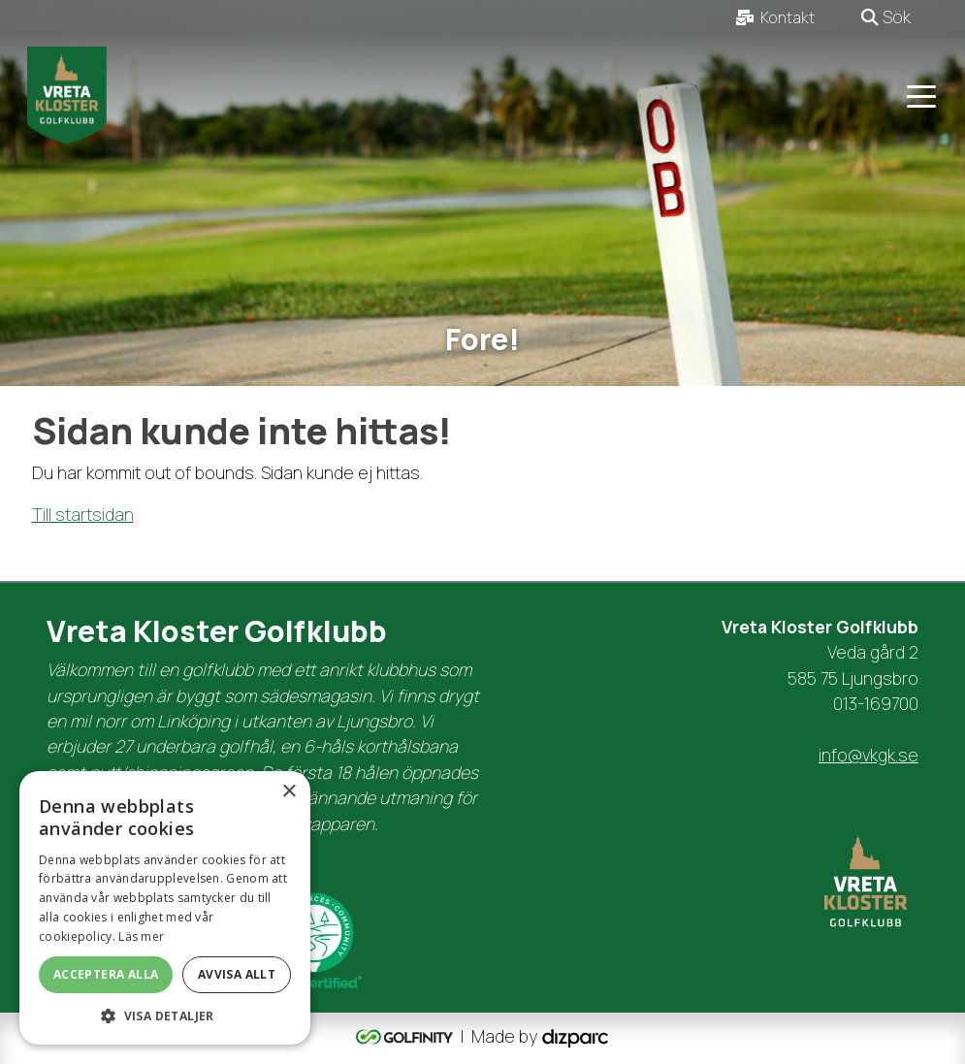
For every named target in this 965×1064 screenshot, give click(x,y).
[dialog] (164, 908)
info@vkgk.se (868, 754)
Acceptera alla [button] (106, 974)
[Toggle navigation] (921, 95)
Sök (886, 16)
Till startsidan (83, 514)
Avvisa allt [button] (236, 974)
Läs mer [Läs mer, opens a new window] (141, 936)
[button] (165, 1015)
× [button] (288, 792)
